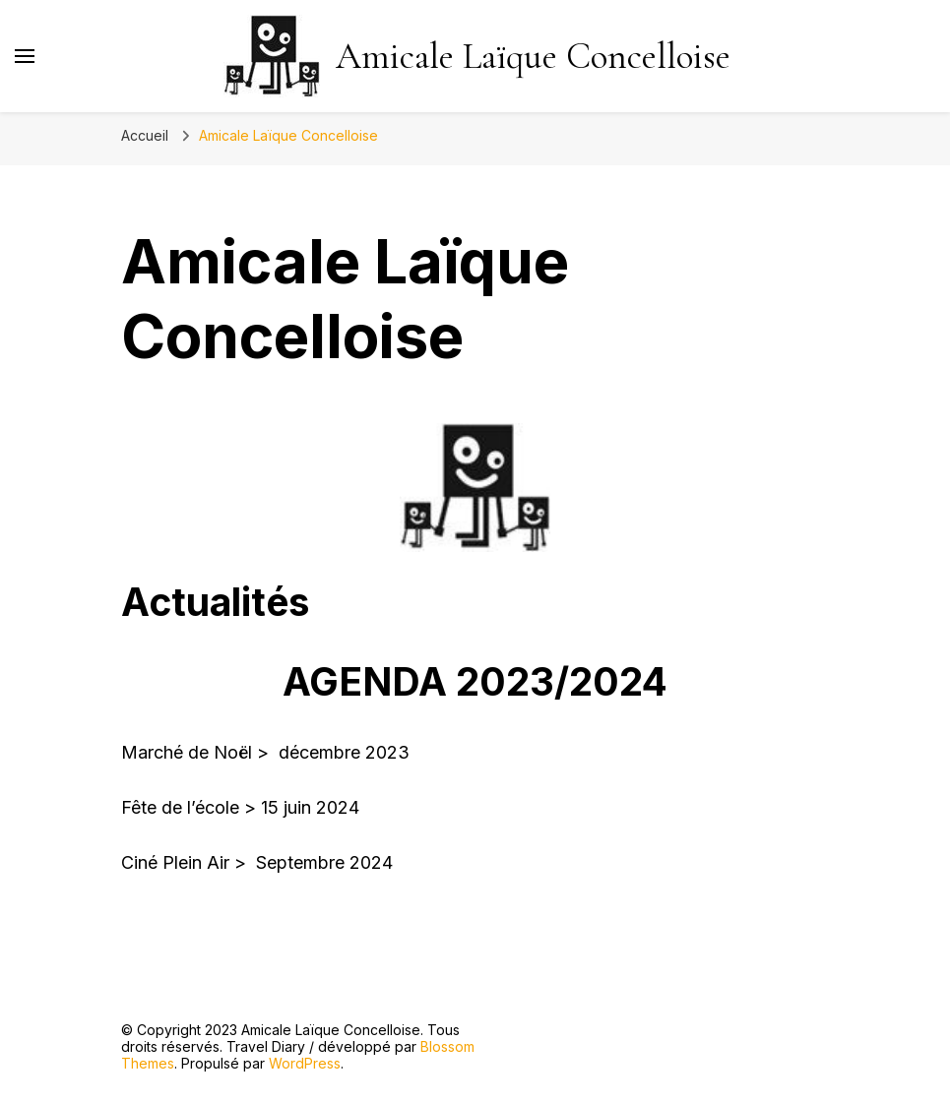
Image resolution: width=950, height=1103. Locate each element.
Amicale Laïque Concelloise (533, 56)
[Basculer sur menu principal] (24, 56)
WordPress (305, 1063)
